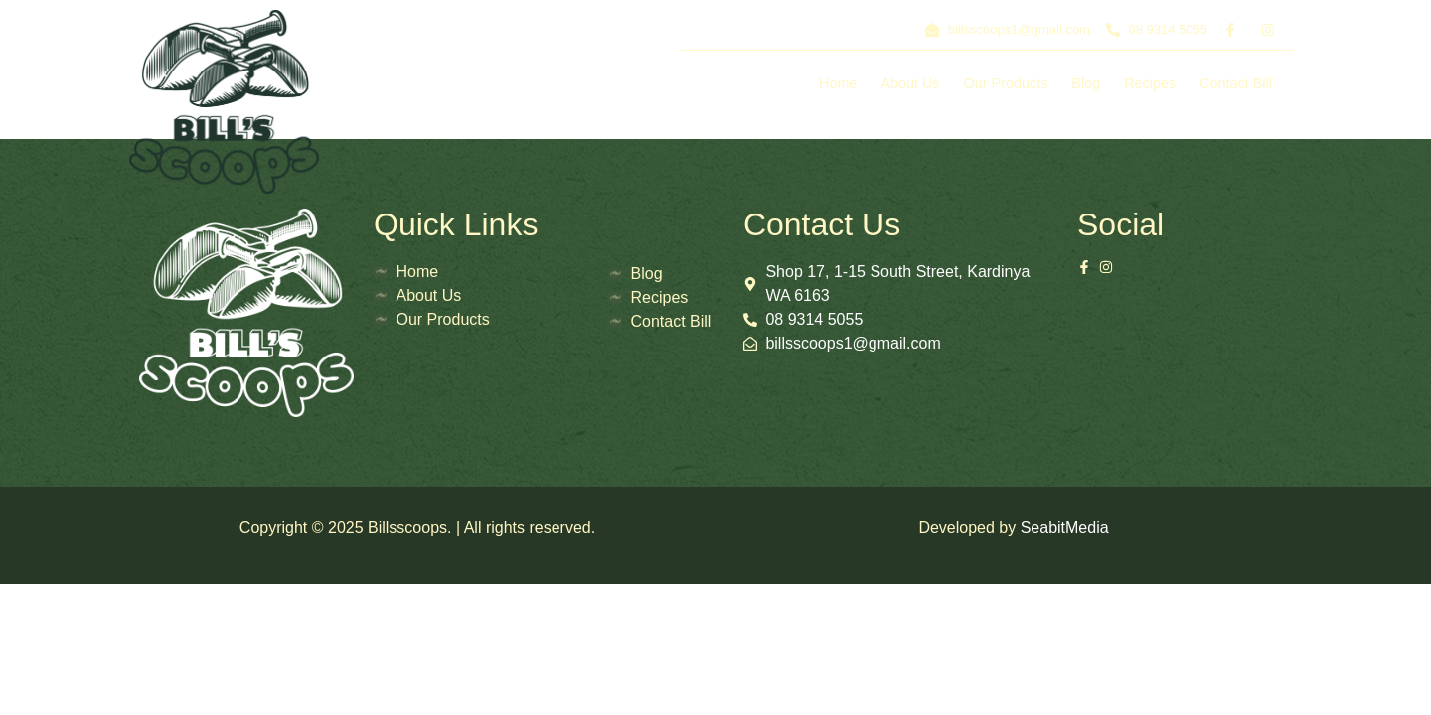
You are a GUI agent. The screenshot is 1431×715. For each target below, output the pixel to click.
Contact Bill (1235, 83)
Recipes (1150, 83)
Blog (1085, 83)
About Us (909, 83)
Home (838, 83)
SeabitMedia (1065, 527)
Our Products (1006, 83)
